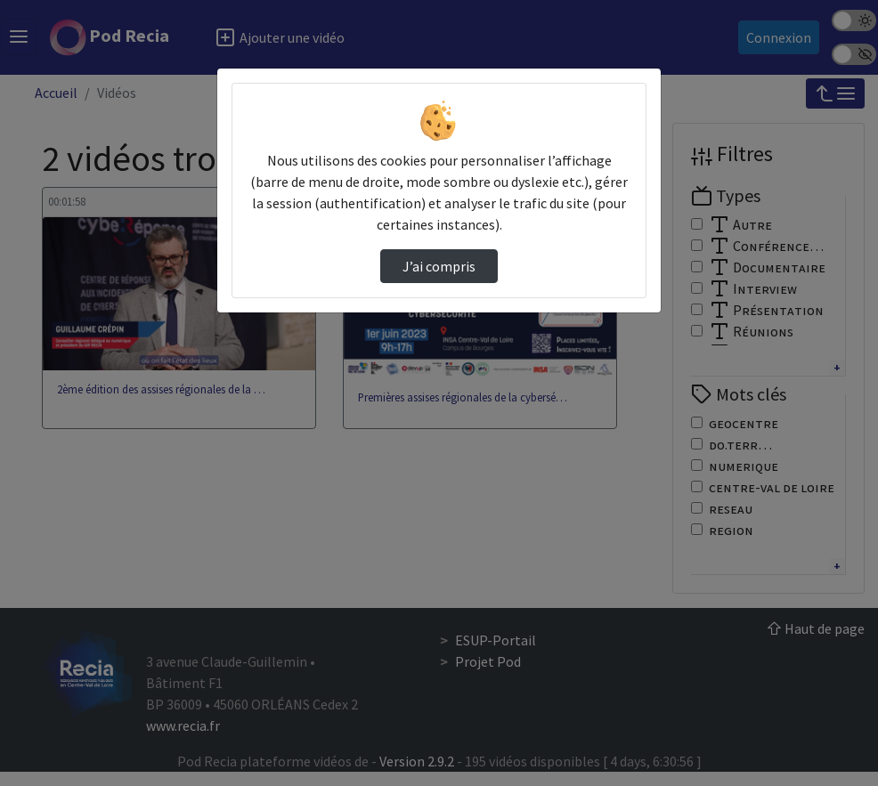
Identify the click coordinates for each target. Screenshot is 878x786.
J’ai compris (439, 266)
